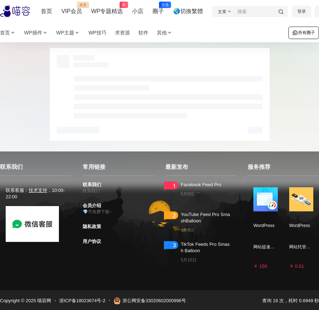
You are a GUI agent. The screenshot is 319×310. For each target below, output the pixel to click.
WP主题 (68, 33)
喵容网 (43, 300)
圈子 (158, 8)
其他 (164, 33)
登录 (301, 11)
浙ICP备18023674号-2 (82, 300)
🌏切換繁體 (188, 11)
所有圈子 (303, 33)
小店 (137, 11)
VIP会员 (71, 8)
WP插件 (36, 33)
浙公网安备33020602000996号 (150, 300)
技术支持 (38, 190)
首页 (46, 11)
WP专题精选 (107, 8)
